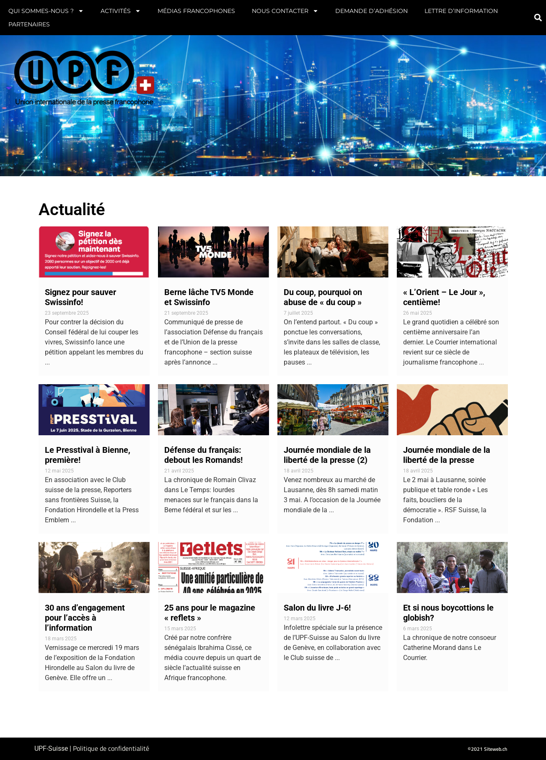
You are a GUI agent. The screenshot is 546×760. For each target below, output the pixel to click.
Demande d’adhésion (371, 11)
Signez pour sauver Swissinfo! (80, 297)
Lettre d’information (461, 11)
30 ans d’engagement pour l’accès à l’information (85, 618)
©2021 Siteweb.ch (487, 749)
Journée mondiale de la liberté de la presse (446, 455)
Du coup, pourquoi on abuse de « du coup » (323, 297)
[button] (538, 18)
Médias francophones (196, 11)
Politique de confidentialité (111, 748)
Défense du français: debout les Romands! (203, 455)
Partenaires (29, 24)
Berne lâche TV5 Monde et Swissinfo (209, 297)
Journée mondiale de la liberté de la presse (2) (327, 455)
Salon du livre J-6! (317, 608)
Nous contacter (285, 11)
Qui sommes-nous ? (46, 11)
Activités (121, 11)
